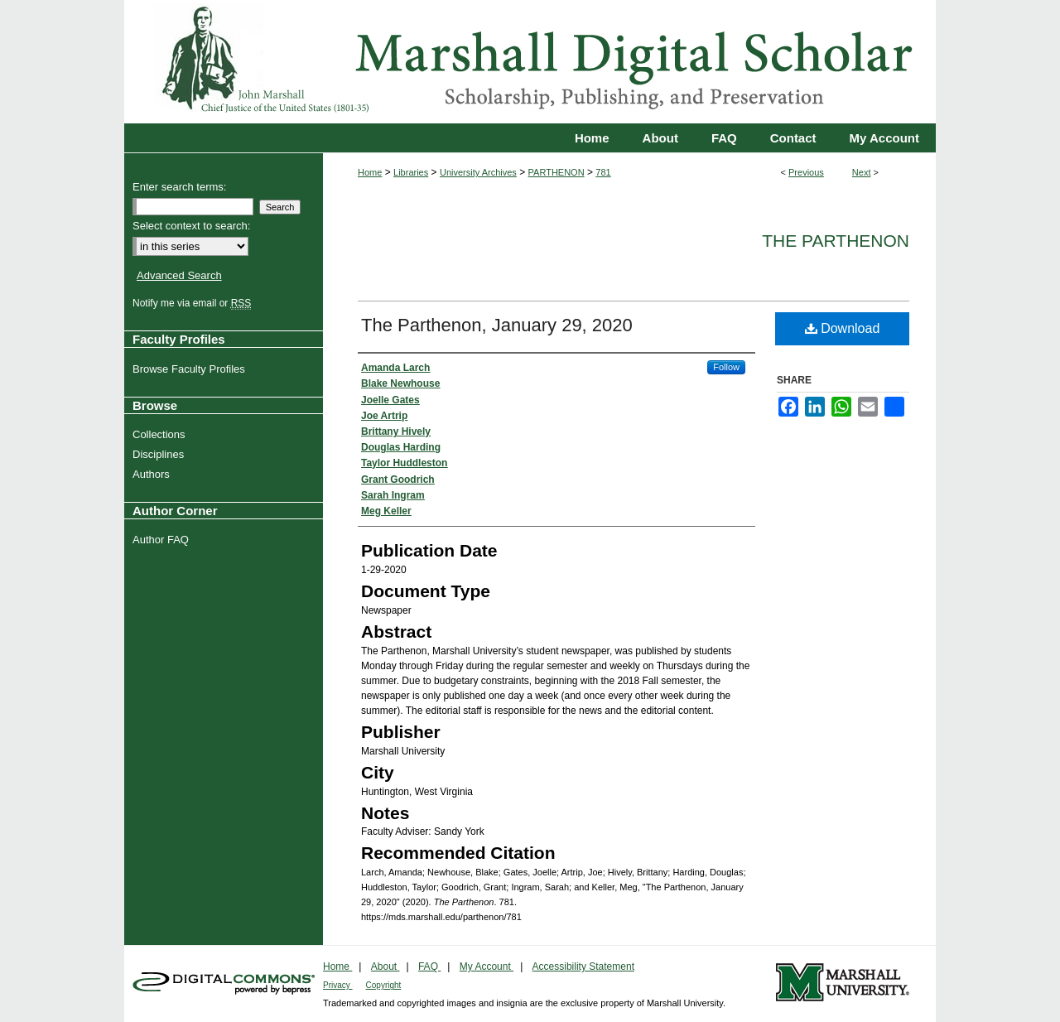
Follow (726, 367)
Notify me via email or (194, 303)
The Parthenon (835, 240)
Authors (153, 474)
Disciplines (160, 454)
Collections (161, 434)
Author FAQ (163, 539)
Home (370, 172)
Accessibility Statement (583, 966)
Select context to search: (191, 225)
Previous (806, 172)
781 (602, 172)
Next (861, 172)
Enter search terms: (179, 187)
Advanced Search (179, 275)
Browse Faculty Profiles (191, 369)
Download (842, 328)
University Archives (478, 172)
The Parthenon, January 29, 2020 (497, 325)
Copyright (384, 985)
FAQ (429, 966)
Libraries (410, 172)
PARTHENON (556, 172)
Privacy (338, 985)
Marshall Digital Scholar (530, 61)
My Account (486, 966)
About (385, 966)
